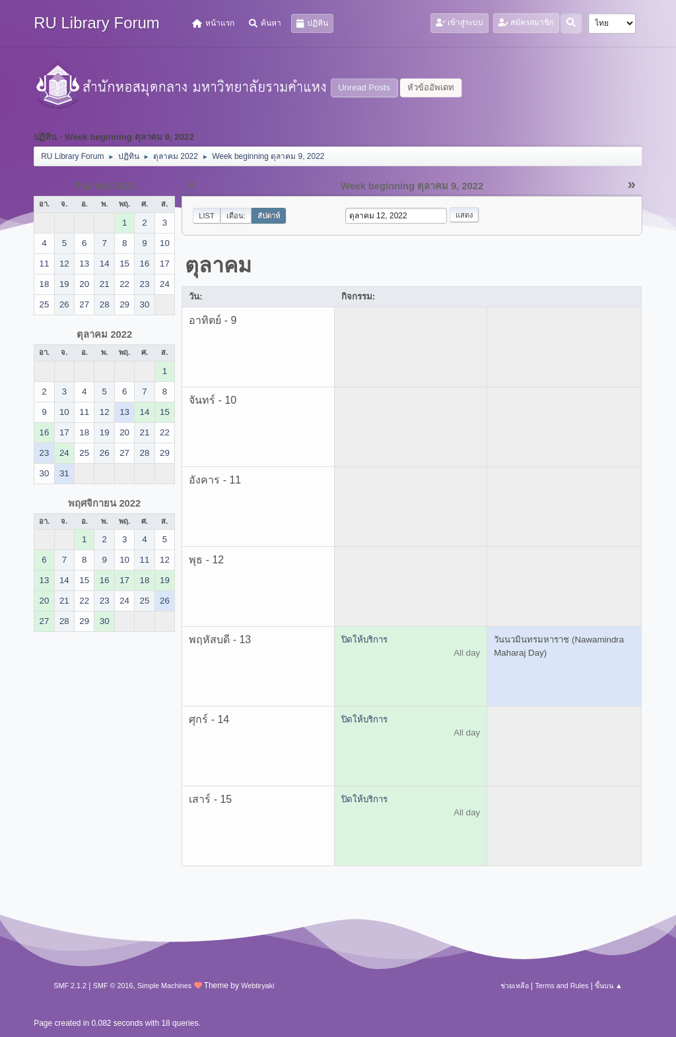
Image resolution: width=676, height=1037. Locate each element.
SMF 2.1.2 (69, 986)
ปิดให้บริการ (364, 639)
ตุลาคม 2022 (104, 334)
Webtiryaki (257, 986)
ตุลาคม (218, 265)
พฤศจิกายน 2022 (104, 503)
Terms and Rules (561, 986)
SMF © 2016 (113, 986)
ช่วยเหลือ (514, 986)
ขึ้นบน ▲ (609, 986)
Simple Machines (164, 986)
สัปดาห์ (268, 216)
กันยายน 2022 (104, 186)
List (207, 216)
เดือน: (236, 216)
